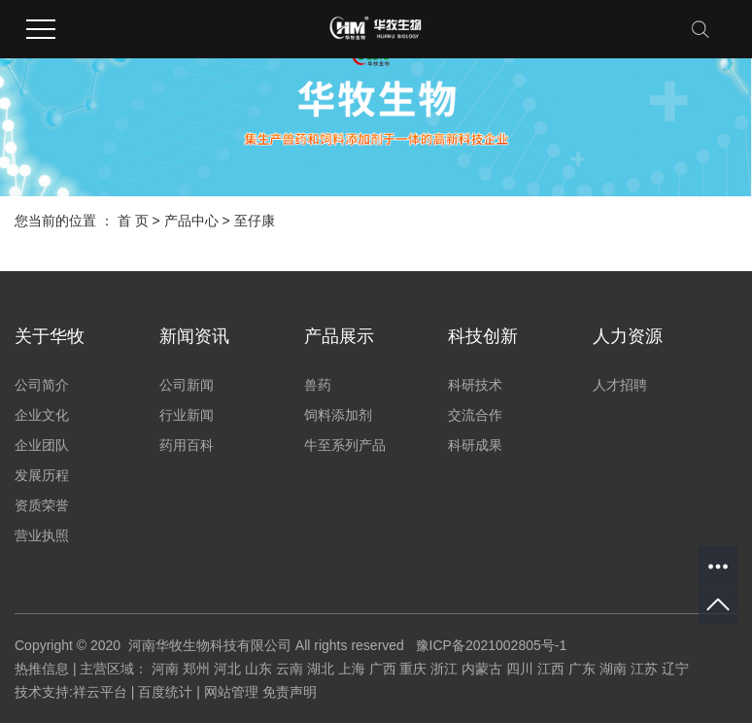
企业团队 (42, 445)
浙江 (444, 668)
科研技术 (475, 385)
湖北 (320, 668)
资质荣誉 (42, 505)
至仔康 (254, 220)
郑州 (196, 668)
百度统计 (165, 692)
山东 (258, 668)
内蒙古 (481, 668)
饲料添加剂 (338, 415)
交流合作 (475, 415)
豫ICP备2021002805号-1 (491, 645)
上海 (351, 668)
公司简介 (42, 385)
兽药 (317, 385)
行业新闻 (186, 415)
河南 (165, 668)
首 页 (133, 220)
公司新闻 (186, 385)
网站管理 (231, 692)
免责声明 (289, 692)
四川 (519, 668)
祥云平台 (100, 692)
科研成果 (475, 445)
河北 (227, 668)
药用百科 (186, 445)
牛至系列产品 (345, 445)
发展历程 (42, 475)
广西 (382, 668)
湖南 (613, 668)
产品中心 (191, 220)
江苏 (644, 668)
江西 (550, 668)
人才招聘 (620, 385)
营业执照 (42, 535)
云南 (289, 668)
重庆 (413, 668)
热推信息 (42, 668)
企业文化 (42, 415)
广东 (582, 668)
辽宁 (675, 668)
